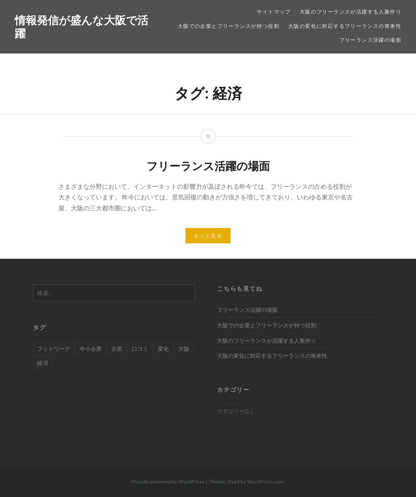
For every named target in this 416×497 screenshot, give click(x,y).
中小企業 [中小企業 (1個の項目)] (91, 348)
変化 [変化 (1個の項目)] (163, 348)
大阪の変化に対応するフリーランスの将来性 (344, 26)
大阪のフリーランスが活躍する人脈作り (350, 11)
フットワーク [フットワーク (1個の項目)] (53, 348)
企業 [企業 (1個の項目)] (116, 348)
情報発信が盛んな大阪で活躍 (81, 26)
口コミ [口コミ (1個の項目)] (140, 348)
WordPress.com (265, 481)
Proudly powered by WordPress (168, 481)
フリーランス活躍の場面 (370, 40)
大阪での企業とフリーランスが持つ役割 (228, 26)
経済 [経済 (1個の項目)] (42, 363)
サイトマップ (273, 11)
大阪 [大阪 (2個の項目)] (183, 348)
